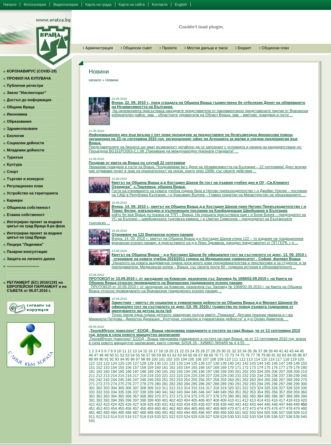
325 (267, 388)
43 (291, 351)
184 (114, 371)
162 (172, 367)
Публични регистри (25, 85)
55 (138, 355)
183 (106, 371)
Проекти (169, 48)
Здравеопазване (22, 128)
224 (187, 376)
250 (158, 380)
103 (176, 359)
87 (305, 355)
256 (201, 380)
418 (289, 400)
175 (267, 367)
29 (218, 351)
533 (252, 417)
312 (172, 388)
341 (165, 392)
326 (275, 388)
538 (289, 417)
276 (128, 384)
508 (289, 412)
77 (253, 355)
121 (92, 363)
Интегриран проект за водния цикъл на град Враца (34, 235)
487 (136, 412)
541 (92, 421)
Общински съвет (137, 48)
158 (143, 367)
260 (231, 380)
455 (121, 408)
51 (117, 355)
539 (296, 417)
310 (158, 388)
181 (92, 371)
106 (198, 359)
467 (209, 408)
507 (282, 412)
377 (209, 396)
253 (179, 380)
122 (99, 363)
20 (171, 351)
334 (114, 392)
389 (296, 396)
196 (201, 371)
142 (245, 363)
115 (264, 359)
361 (92, 396)
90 (101, 359)
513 (106, 417)
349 (223, 392)
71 (221, 355)
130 (158, 363)
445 (267, 404)
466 (201, 408)
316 (201, 388)
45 (302, 351)
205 (267, 371)
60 (164, 355)
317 (209, 388)
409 (223, 400)
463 (179, 408)
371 (165, 396)
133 (179, 363)
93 (117, 359)
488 (143, 412)
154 (114, 367)
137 (209, 363)
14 (140, 351)
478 (289, 408)
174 (260, 367)
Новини (111, 80)
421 (92, 404)
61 (169, 355)
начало (95, 80)
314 (187, 388)
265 (267, 380)
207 (282, 371)
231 (238, 376)
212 (99, 376)
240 (304, 376)
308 (143, 388)
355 (267, 392)
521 (165, 417)
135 (194, 363)
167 (209, 367)
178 (289, 367)
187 (136, 371)
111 (235, 359)
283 (179, 384)
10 (119, 351)
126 (128, 363)
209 (296, 371)
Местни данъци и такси (207, 48)
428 (143, 404)
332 (99, 392)
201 (238, 371)
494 (187, 412)
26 (203, 351)
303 (106, 388)
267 (282, 380)
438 (216, 404)
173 (252, 367)
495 (194, 412)
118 (286, 359)
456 (128, 408)
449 (296, 404)
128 (143, 363)
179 (296, 367)
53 (127, 355)
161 (165, 367)
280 (158, 384)
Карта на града (98, 4)
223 (179, 376)
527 (209, 417)
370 (158, 396)
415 (267, 400)
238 (289, 376)
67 (201, 355)
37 (260, 351)
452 (99, 408)
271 (92, 384)
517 (136, 417)
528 (216, 417)
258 (216, 380)
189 (150, 371)
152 (99, 367)
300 (304, 384)
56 (143, 355)
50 (112, 355)
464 (187, 408)
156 (128, 367)
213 (106, 376)
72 (227, 355)
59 (159, 355)
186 (128, 371)
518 (143, 417)
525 (194, 417)
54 (133, 355)
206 (275, 371)
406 (201, 400)
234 (260, 376)
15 (145, 351)
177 (282, 367)
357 (282, 392)
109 (220, 359)
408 (216, 400)
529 (223, 417)
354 (260, 392)
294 (260, 384)
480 (304, 408)
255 (194, 380)
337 (136, 392)
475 (267, 408)
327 (282, 388)
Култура (14, 164)
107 (206, 359)
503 (252, 412)
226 (201, 376)
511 (92, 417)
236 (275, 376)
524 (187, 417)
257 (209, 380)
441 (238, 404)
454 (114, 408)
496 (201, 412)
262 (245, 380)
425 (121, 404)
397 (136, 400)
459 (150, 408)
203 (252, 371)
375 (194, 396)
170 (231, 367)
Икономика (17, 114)
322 (245, 388)
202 (245, 371)
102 (169, 359)
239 (296, 376)
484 (114, 412)
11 (124, 351)
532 (245, 417)
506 (275, 412)
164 (187, 367)
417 (282, 400)
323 (252, 388)
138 (216, 363)
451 (92, 408)
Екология (15, 136)
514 (114, 417)
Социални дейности (25, 143)
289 (223, 384)
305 (121, 388)
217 (136, 376)
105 (191, 359)
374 (187, 396)
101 (162, 359)
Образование (19, 121)
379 (223, 396)
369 (150, 396)
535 (267, 417)
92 (112, 359)
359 (296, 392)
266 (275, 380)
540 (304, 417)
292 (245, 384)
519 (150, 417)
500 (231, 412)
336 (128, 392)
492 (172, 412)
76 (247, 355)
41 (281, 351)
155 (121, 367)
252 (172, 380)
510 (304, 412)
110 (228, 359)
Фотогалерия (35, 4)
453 (106, 408)
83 (284, 355)
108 (213, 359)
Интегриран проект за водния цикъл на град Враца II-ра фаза (36, 224)
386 (275, 396)
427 (136, 404)
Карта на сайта (132, 4)
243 (106, 380)
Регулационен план (25, 186)
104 (184, 359)
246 (128, 380)
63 (179, 355)
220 (158, 376)
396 (128, 400)
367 (136, 396)
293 (252, 384)
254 (187, 380)
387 (282, 396)
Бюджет (244, 48)
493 (179, 412)
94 (122, 359)
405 (194, 400)
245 (121, 380)
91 (106, 359)
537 (282, 417)
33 (239, 351)
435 (194, 404)
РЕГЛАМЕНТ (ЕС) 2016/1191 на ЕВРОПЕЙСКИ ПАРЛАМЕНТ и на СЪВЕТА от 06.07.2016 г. (37, 286)
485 (121, 412)
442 (245, 404)
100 (155, 359)
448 (289, 404)
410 (231, 400)
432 (172, 404)
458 (143, 408)
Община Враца (20, 107)
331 (92, 392)
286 (201, 384)
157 (136, 367)
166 (201, 367)
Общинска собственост (28, 207)
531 (238, 417)
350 (231, 392)
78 (258, 355)
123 (106, 363)
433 (179, 404)
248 (143, 380)
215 (121, 376)
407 (209, 400)
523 (179, 417)
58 (154, 355)
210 (304, 371)
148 (289, 363)
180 (304, 367)
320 (231, 388)
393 (106, 400)
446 (275, 404)
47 (96, 355)
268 (289, 380)
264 (260, 380)
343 (179, 392)
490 (158, 412)
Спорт (12, 172)
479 (296, 408)
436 (201, 404)
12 (129, 351)
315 (194, 388)
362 (99, 396)
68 (206, 355)
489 (150, 412)
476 (275, 408)
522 (172, 417)
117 (279, 359)
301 (92, 388)
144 (260, 363)
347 (209, 392)
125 (121, 363)
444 (260, 404)
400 (158, 400)
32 (234, 351)
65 (190, 355)
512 (99, 417)
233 (252, 376)
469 (223, 408)
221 (165, 376)
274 (114, 384)
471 (238, 408)
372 (172, 396)
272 (99, 384)
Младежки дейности (25, 150)
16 (150, 351)
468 (216, 408)
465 (194, 408)
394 (114, 400)
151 (92, 367)
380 (231, 396)
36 (255, 351)
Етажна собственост (26, 215)
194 (187, 371)
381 (238, 396)
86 (300, 355)
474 (260, 408)
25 (197, 351)
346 (201, 392)
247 (136, 380)
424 (114, 404)
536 (275, 417)
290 (231, 384)
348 (216, 392)
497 (209, 412)
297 (282, 384)
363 (106, 396)
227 (209, 376)
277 (136, 384)
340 (158, 392)
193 (179, 371)
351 (238, 392)
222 (172, 376)
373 (179, 396)
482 (99, 412)
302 (99, 388)
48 (101, 355)
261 (238, 380)
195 (194, 371)
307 (136, 388)
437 (209, 404)
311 (165, 388)
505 (267, 412)
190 (158, 371)
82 (279, 355)
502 (245, 412)
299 (296, 384)
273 (106, 384)
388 (289, 396)
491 (165, 412)
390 (304, 396)
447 (282, 404)
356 (275, 392)
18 (161, 351)
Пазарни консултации (27, 252)
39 (271, 351)
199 (223, 371)
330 (304, 388)
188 (143, 371)
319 (223, 388)
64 (185, 355)
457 (136, 408)
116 (272, 359)
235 (267, 376)
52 (122, 355)
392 (99, 400)
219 (150, 376)
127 (136, 363)
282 (172, 384)
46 (91, 355)
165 (194, 367)
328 (289, 388)
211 (92, 376)
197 (209, 371)
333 (106, 392)
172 (245, 367)
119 (293, 359)
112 (242, 359)
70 (216, 355)
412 (245, 400)
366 (128, 396)
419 (296, 400)
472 (245, 408)
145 (267, 363)
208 (289, 371)
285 (194, 384)
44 (296, 351)
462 (172, 408)
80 (269, 355)
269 (296, 380)
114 (257, 359)
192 (172, 371)
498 (216, 412)
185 (121, 371)
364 (114, 396)
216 (128, 376)
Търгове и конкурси (25, 179)
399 (150, 400)
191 (165, 371)
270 (304, 380)
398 (143, 400)
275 (121, 384)
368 (143, 396)
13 (135, 351)
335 (121, 392)
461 (165, 408)
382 (245, 396)
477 (282, 408)
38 (265, 351)
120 (301, 359)
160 (158, 367)
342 (172, 392)
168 (216, 367)
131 (165, 363)
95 (127, 359)
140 (231, 363)
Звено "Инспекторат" (26, 93)
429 (150, 404)
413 (252, 400)
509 (296, 412)
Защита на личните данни (31, 259)
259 (223, 380)
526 (201, 417)
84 (289, 355)
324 (260, 388)
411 (238, 400)
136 (201, 363)
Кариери (15, 200)
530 (231, 417)
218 (143, 376)
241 (92, 380)
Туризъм (15, 157)
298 (289, 384)
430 (158, 404)
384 (260, 396)
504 (260, 412)
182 (99, 371)
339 (150, 392)
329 (296, 388)
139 (223, 363)
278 (143, 384)
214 (114, 376)
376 (201, 396)
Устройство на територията (32, 193)
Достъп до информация (29, 100)
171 (238, 367)
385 (267, 396)
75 (242, 355)
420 (304, 400)
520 (158, 417)
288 (216, 384)
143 (252, 363)
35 (250, 351)
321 (238, 388)
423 (106, 404)
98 (143, 359)
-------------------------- (23, 266)
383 (252, 396)
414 (260, 400)
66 (195, 355)
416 (275, 400)
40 (276, 351)
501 (238, 412)
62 (174, 355)
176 (275, 367)
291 (238, 384)
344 (187, 392)
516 (128, 417)
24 (192, 351)
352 (245, 392)
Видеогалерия (65, 4)
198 (216, 371)
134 (187, 363)
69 (211, 355)
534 (260, 417)
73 (232, 355)
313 (179, 388)
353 (252, 392)
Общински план (275, 48)
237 (282, 376)
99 (148, 359)
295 (267, 384)
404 (187, 400)
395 (121, 400)
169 (223, 367)
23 (187, 351)
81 (274, 355)
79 (263, 355)
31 (229, 351)
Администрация (99, 48)
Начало (9, 4)
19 (166, 351)
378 (216, 396)
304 (114, 388)
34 (244, 351)
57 (148, 355)
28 (213, 351)
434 (187, 404)
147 (282, 363)
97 (138, 359)
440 (231, 404)
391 (92, 400)
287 (209, 384)
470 (231, 408)
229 (223, 376)
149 (296, 363)
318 (216, 388)
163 (179, 367)
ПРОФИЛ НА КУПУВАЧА (29, 78)
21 (176, 351)
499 (223, 412)
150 (304, 363)
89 (96, 359)
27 (208, 351)
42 (286, 351)
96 (133, 359)
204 (260, 371)
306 (128, 388)
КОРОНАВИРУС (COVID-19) (32, 71)
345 (194, 392)
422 (99, 404)
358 (289, 392)
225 (194, 376)
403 (179, 400)
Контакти (160, 4)
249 (150, 380)
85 (294, 355)
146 (275, 363)
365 (121, 396)
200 (231, 371)
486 (128, 412)
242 (99, 380)
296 (275, 384)
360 (304, 392)
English (181, 4)
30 (223, 351)
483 (106, 412)
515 (121, 417)
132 (172, 363)
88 (91, 359)
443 (252, 404)
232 (245, 376)
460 (158, 408)
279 (150, 384)
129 (150, 363)
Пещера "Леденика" (25, 244)
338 (143, 392)
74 (237, 355)
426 (128, 404)
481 (92, 412)
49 (106, 355)
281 (165, 384)
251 (165, 380)
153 (106, 367)
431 (165, 404)
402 (172, 400)
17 (156, 351)
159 (150, 367)
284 (187, 384)
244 (114, 380)
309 (150, 388)
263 (252, 380)
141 (238, 363)
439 (223, 404)
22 (181, 351)
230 (231, 376)
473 (252, 408)
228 (216, 376)
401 (165, 400)
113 (249, 359)
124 (114, 363)
